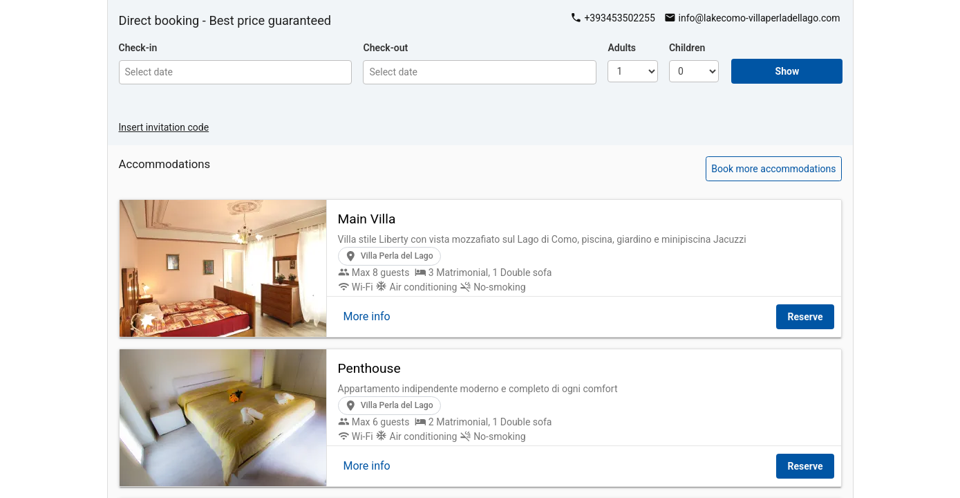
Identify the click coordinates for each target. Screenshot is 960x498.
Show (787, 71)
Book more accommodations (773, 168)
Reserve (804, 316)
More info (366, 316)
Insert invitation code (164, 127)
